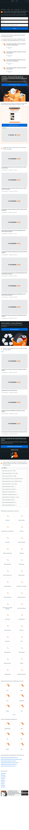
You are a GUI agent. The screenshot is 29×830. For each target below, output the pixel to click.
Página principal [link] (3, 9)
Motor (12, 9)
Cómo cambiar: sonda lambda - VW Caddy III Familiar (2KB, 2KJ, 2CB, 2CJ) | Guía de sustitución (16, 44)
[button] (14, 135)
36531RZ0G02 (3, 776)
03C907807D (3, 786)
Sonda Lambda (17, 9)
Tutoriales (8, 9)
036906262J (3, 780)
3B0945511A (3, 781)
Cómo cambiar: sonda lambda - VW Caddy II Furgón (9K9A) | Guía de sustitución (16, 52)
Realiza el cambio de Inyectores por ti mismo (8, 765)
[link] (14, 45)
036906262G (3, 775)
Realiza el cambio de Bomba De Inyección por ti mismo (10, 762)
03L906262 (3, 778)
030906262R (3, 785)
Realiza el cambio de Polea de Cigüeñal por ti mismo (9, 757)
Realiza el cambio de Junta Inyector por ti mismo (9, 764)
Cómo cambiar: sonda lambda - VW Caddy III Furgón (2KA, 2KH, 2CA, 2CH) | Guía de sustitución (16, 60)
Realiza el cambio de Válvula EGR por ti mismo (8, 760)
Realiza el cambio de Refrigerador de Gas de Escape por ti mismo (11, 759)
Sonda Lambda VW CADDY (15, 84)
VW (21, 9)
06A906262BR (3, 773)
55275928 (2, 783)
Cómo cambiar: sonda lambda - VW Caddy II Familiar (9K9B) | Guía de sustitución (16, 68)
